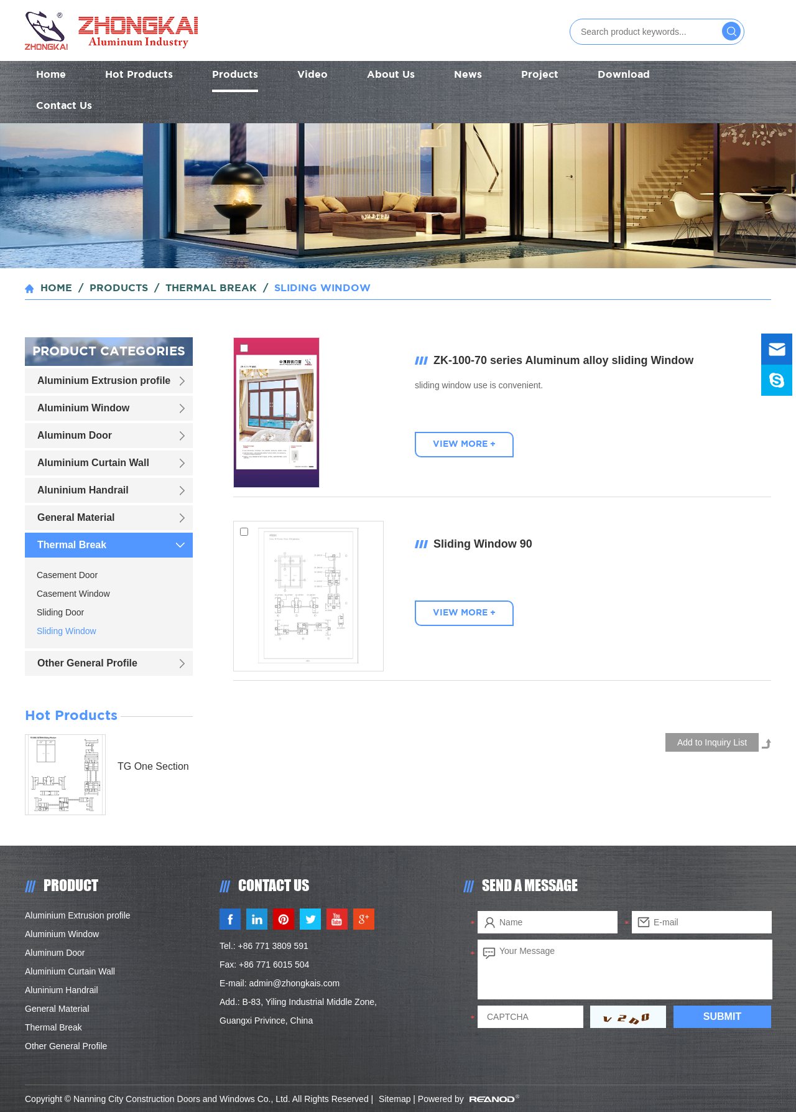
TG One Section (153, 766)
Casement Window (73, 594)
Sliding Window (322, 288)
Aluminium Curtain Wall (93, 462)
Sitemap (394, 1099)
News (468, 75)
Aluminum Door (74, 435)
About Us (391, 75)
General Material (76, 517)
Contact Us (64, 106)
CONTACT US (273, 885)
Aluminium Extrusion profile (103, 380)
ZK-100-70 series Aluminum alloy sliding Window (563, 360)
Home (51, 75)
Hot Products (139, 75)
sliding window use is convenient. (479, 385)
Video (312, 75)
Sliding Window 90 (482, 544)
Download (624, 75)
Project (539, 75)
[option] (398, 195)
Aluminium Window (83, 408)
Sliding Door (60, 612)
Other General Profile (87, 663)
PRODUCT (71, 885)
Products (235, 75)
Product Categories (108, 351)
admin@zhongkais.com (294, 983)
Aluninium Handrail (83, 490)
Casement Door (67, 575)
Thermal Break (211, 288)
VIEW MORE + (464, 444)
